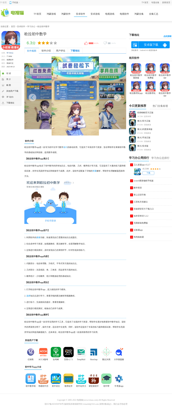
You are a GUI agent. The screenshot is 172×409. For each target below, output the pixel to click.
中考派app (119, 386)
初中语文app (56, 387)
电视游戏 (109, 14)
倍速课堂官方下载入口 (144, 209)
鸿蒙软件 (66, 14)
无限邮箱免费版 (141, 223)
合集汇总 (153, 14)
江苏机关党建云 (141, 202)
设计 (65, 147)
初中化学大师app (81, 387)
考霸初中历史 (43, 387)
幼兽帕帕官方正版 (145, 113)
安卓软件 (80, 14)
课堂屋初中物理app (94, 387)
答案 (95, 171)
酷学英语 (138, 188)
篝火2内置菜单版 (144, 129)
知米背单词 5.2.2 (141, 216)
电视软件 (124, 14)
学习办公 (31, 26)
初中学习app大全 (33, 367)
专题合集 (155, 2)
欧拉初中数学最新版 (136, 75)
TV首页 (3, 2)
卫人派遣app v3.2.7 (142, 165)
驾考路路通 (139, 237)
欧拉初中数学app (165, 75)
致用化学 (68, 386)
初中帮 (106, 386)
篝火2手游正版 (143, 138)
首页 (13, 26)
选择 (28, 296)
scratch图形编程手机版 (144, 181)
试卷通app (138, 230)
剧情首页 (166, 2)
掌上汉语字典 (140, 195)
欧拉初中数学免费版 (150, 75)
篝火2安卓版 (142, 146)
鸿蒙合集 (139, 14)
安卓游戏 (95, 14)
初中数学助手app (31, 387)
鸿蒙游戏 (51, 14)
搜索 (38, 237)
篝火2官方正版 (143, 121)
